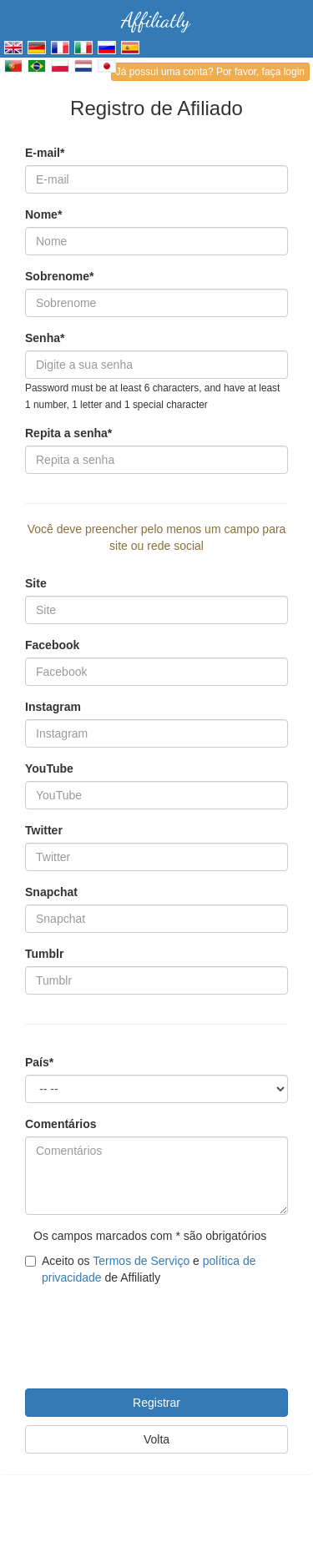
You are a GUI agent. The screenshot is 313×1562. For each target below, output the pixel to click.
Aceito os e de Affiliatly (140, 1269)
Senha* (44, 338)
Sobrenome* (59, 276)
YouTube (49, 768)
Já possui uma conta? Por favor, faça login (210, 72)
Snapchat (51, 892)
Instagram (53, 706)
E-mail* (44, 152)
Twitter (44, 830)
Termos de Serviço (141, 1260)
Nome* (43, 214)
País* (39, 1062)
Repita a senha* (68, 433)
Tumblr (44, 953)
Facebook (52, 645)
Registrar (156, 1402)
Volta (156, 1439)
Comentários (61, 1124)
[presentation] (152, 1326)
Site (36, 583)
